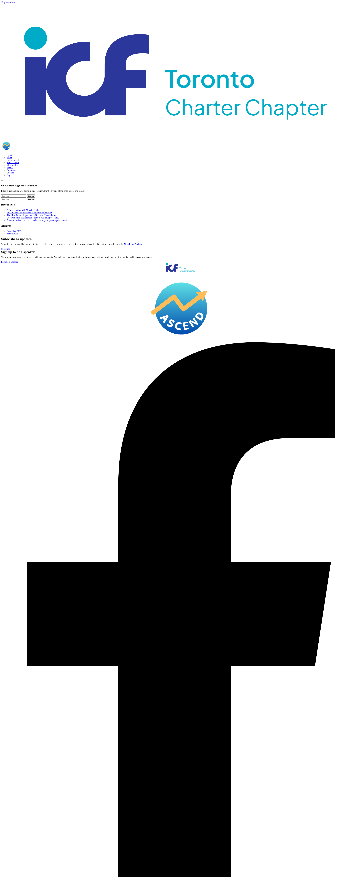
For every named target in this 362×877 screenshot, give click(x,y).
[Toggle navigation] (2, 180)
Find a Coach (13, 162)
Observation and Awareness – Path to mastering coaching (33, 217)
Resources (11, 170)
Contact (10, 172)
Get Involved (13, 160)
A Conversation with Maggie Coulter (23, 210)
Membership (12, 165)
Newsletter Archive (133, 244)
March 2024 (12, 233)
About (9, 157)
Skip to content (8, 2)
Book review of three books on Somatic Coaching (29, 212)
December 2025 (14, 231)
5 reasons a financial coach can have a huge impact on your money (37, 220)
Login (9, 175)
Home (9, 155)
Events (10, 167)
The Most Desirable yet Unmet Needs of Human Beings (32, 215)
